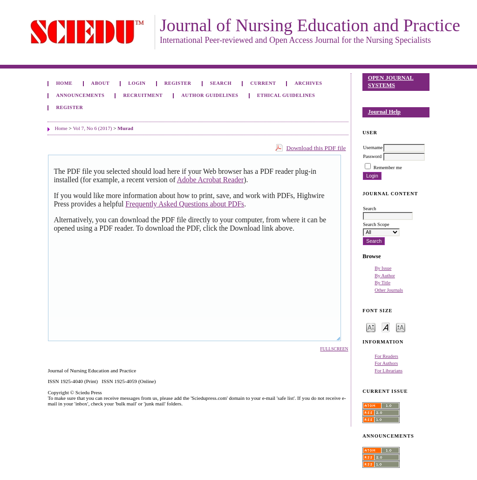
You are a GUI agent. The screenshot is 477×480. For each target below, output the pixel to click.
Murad (125, 128)
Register (177, 83)
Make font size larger (400, 327)
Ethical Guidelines (286, 95)
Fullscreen (334, 349)
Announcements (80, 95)
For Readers (386, 356)
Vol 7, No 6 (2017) (92, 128)
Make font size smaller (370, 327)
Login (136, 83)
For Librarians (388, 370)
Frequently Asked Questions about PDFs (184, 204)
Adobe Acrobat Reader (210, 180)
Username (372, 147)
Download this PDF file (316, 147)
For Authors (386, 363)
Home (64, 83)
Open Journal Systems (391, 82)
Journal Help (384, 112)
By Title (382, 282)
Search (221, 83)
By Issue (383, 268)
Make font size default (385, 327)
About (100, 83)
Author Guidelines (209, 95)
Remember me (388, 167)
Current (263, 83)
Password (372, 156)
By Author (385, 275)
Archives (308, 83)
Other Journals (389, 290)
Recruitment (143, 95)
